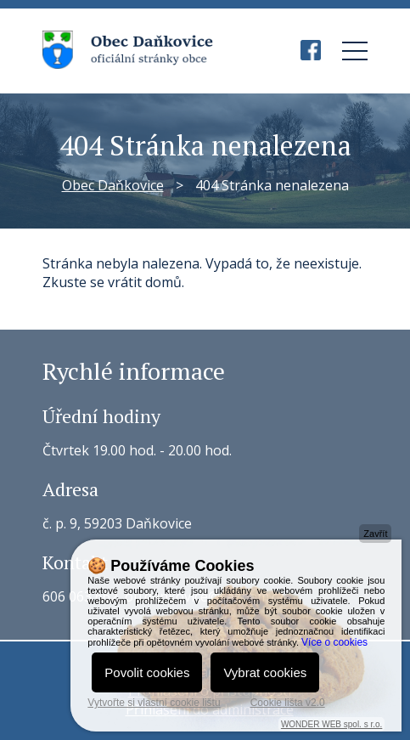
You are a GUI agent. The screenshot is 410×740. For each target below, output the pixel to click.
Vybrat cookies (264, 672)
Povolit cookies (146, 672)
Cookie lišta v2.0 (287, 703)
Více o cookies (334, 642)
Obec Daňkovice (113, 185)
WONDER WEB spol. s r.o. (331, 724)
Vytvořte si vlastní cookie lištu (153, 703)
